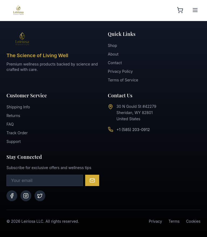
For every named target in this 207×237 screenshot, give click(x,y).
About (113, 54)
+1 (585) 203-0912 (133, 129)
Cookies (193, 221)
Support (13, 141)
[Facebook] (11, 195)
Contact (115, 62)
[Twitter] (39, 195)
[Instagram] (25, 195)
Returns (13, 115)
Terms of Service (123, 80)
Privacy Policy (120, 71)
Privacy (155, 221)
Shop (112, 45)
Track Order (17, 132)
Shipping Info (18, 107)
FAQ (10, 124)
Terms (174, 221)
